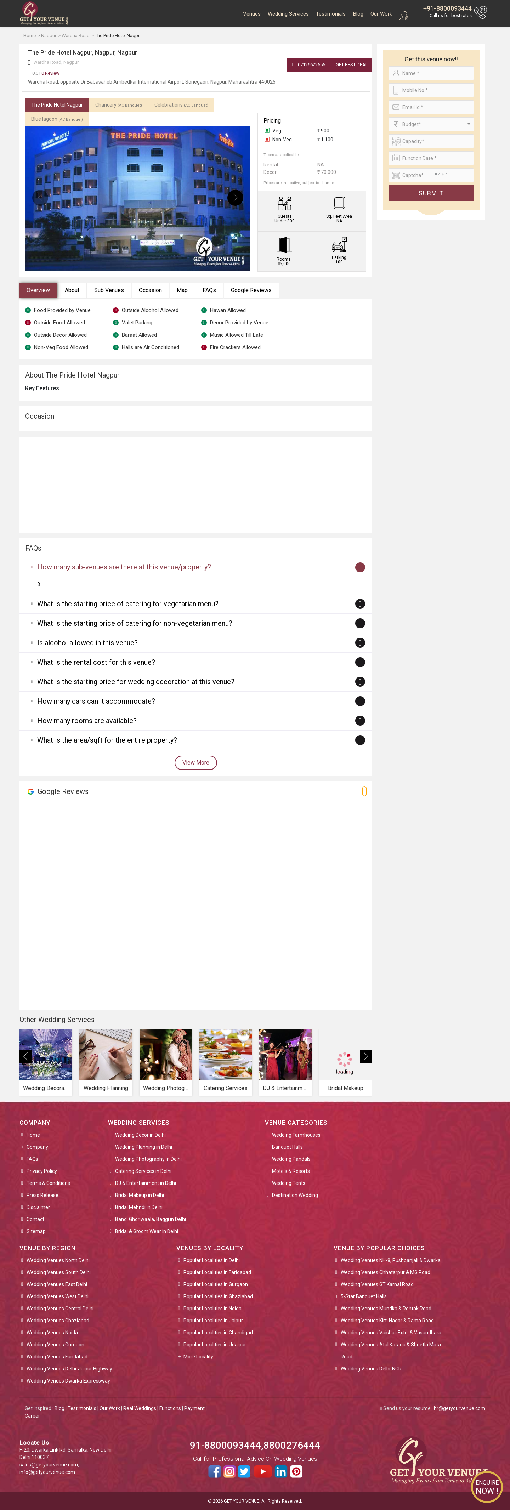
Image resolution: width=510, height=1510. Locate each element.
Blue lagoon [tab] (57, 119)
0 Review (46, 73)
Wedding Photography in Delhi (148, 1159)
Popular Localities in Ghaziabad (218, 1296)
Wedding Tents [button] (288, 1183)
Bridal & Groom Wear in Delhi (146, 1231)
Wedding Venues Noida (52, 1332)
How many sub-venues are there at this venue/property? (124, 567)
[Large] (431, 175)
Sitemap (36, 1231)
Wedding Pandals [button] (291, 1159)
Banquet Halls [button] (287, 1147)
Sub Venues (109, 290)
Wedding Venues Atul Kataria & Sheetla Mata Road (391, 1350)
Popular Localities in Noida (212, 1308)
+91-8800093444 (447, 8)
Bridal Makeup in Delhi (139, 1195)
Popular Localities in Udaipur (214, 1344)
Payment (194, 1408)
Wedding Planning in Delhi (143, 1147)
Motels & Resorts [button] (291, 1171)
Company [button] (37, 1147)
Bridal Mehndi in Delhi (139, 1207)
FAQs (209, 290)
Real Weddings (139, 1408)
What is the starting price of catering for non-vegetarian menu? (134, 623)
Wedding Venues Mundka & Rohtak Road (386, 1308)
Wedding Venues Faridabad (57, 1356)
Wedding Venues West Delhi (58, 1296)
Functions (170, 1408)
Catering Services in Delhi (143, 1171)
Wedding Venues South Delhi (59, 1272)
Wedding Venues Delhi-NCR (371, 1369)
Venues (252, 14)
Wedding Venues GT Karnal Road (377, 1284)
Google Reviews (251, 290)
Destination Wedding (295, 1195)
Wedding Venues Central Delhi (60, 1308)
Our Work (381, 14)
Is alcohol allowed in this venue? (87, 642)
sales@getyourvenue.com (48, 1465)
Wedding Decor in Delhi (140, 1135)
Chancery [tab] (118, 105)
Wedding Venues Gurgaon (55, 1344)
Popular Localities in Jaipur (213, 1320)
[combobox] (431, 124)
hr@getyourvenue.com (459, 1408)
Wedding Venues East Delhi (57, 1284)
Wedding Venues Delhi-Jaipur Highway (69, 1369)
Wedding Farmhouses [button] (296, 1135)
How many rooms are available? (87, 720)
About (72, 290)
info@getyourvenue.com (47, 1472)
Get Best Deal (348, 64)
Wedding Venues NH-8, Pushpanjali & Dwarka (391, 1260)
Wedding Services (288, 14)
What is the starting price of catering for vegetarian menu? (128, 604)
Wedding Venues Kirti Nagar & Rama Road (387, 1320)
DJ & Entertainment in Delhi (145, 1183)
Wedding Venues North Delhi (58, 1260)
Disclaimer (38, 1207)
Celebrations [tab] (181, 105)
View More (195, 762)
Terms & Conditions (48, 1183)
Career (32, 1416)
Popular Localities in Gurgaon (215, 1284)
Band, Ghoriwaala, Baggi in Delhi (150, 1219)
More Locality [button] (198, 1356)
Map (182, 290)
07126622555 (308, 64)
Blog (358, 14)
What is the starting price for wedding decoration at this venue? (135, 681)
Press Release (42, 1195)
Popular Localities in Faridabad (217, 1272)
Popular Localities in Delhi (211, 1260)
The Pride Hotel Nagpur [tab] (57, 105)
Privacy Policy (42, 1171)
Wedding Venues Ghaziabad (58, 1320)
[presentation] (40, 198)
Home (33, 1135)
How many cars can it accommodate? (96, 701)
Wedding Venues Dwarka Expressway (68, 1381)
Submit (431, 193)
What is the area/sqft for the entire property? (107, 740)
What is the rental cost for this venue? (96, 662)
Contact (35, 1219)
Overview (38, 290)
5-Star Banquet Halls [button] (364, 1296)
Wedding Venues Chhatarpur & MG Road (385, 1272)
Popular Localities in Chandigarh (219, 1332)
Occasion (150, 290)
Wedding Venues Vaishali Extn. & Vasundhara (391, 1332)
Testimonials (331, 14)
